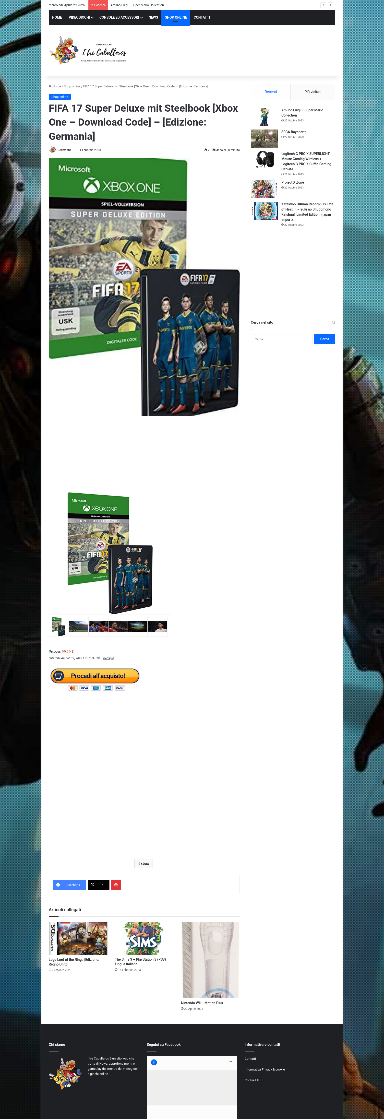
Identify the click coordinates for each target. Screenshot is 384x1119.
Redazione (64, 150)
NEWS (153, 17)
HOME (57, 17)
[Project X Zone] (264, 189)
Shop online (72, 86)
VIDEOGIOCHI (79, 17)
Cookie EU (252, 1080)
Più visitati (312, 92)
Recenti (271, 92)
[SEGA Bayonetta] (264, 139)
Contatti (250, 1058)
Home (55, 86)
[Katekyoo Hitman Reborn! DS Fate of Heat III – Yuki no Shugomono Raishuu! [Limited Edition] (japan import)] (264, 211)
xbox (145, 863)
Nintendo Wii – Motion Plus (202, 1003)
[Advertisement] (241, 51)
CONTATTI (202, 17)
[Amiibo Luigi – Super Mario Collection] (264, 117)
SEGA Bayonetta (293, 132)
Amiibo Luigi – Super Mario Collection (137, 5)
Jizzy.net (98, 1110)
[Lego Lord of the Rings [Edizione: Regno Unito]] (78, 938)
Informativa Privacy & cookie (265, 1069)
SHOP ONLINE (176, 17)
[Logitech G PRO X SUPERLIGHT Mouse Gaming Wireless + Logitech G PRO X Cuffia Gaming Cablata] (264, 160)
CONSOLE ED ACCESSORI (119, 17)
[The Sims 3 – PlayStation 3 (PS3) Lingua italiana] (144, 938)
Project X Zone (292, 182)
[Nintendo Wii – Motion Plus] (210, 960)
